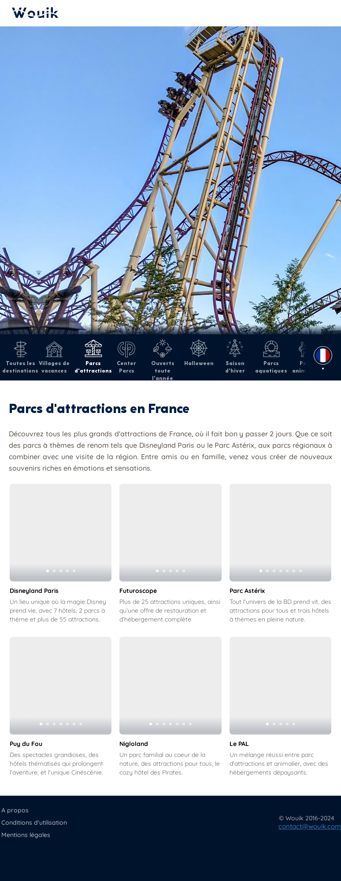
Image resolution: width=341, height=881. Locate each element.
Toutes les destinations (20, 356)
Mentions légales (25, 835)
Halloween (199, 353)
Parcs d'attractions (93, 356)
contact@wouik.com (309, 826)
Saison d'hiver (235, 356)
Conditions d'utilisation (34, 822)
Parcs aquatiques (271, 356)
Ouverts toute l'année (162, 360)
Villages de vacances (54, 356)
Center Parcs (126, 356)
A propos (15, 810)
